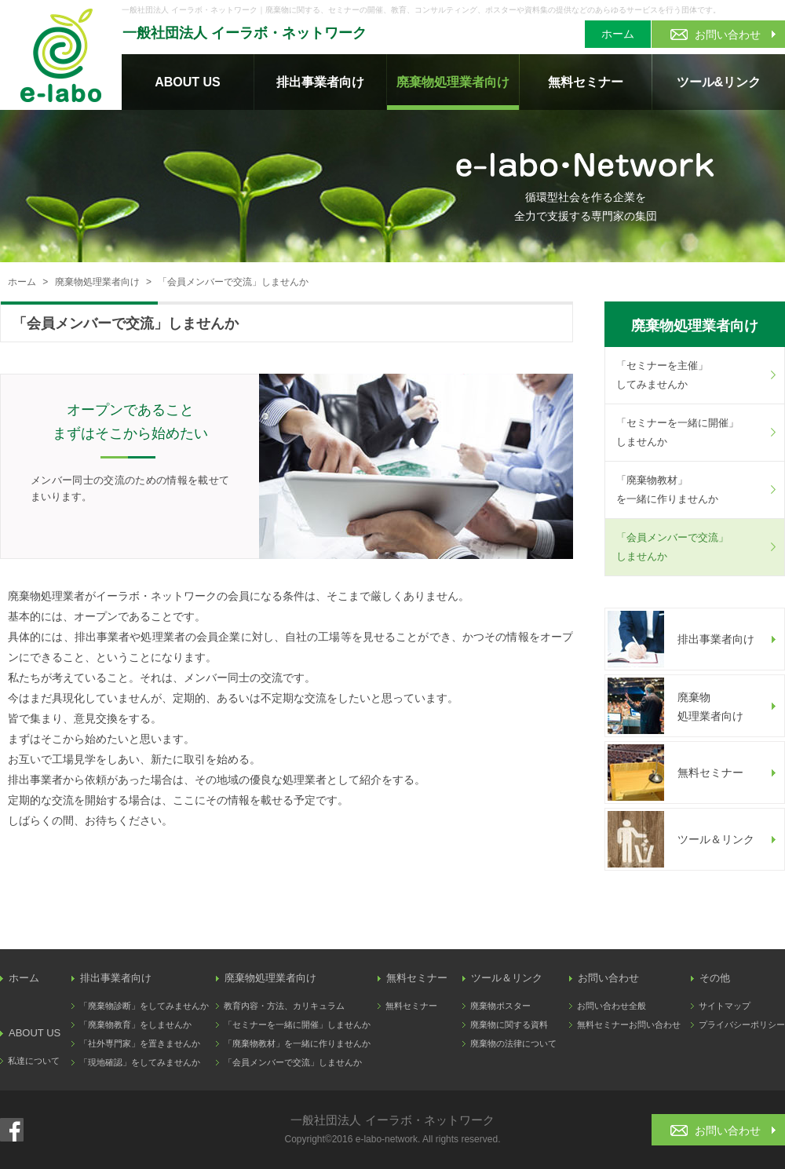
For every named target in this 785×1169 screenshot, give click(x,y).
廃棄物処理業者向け (452, 82)
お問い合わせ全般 (611, 1005)
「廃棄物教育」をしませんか (135, 1024)
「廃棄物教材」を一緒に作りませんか (667, 489)
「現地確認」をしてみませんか (139, 1062)
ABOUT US (188, 82)
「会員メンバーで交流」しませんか (672, 547)
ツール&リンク (719, 82)
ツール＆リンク (506, 978)
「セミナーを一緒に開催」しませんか (677, 432)
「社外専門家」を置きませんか (139, 1043)
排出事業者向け (320, 82)
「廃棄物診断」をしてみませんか (144, 1005)
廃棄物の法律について (513, 1043)
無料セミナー (585, 82)
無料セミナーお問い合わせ (629, 1024)
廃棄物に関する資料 (509, 1024)
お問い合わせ (608, 978)
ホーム (617, 33)
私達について (34, 1060)
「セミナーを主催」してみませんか (662, 375)
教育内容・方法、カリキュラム (284, 1005)
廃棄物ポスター (500, 1005)
